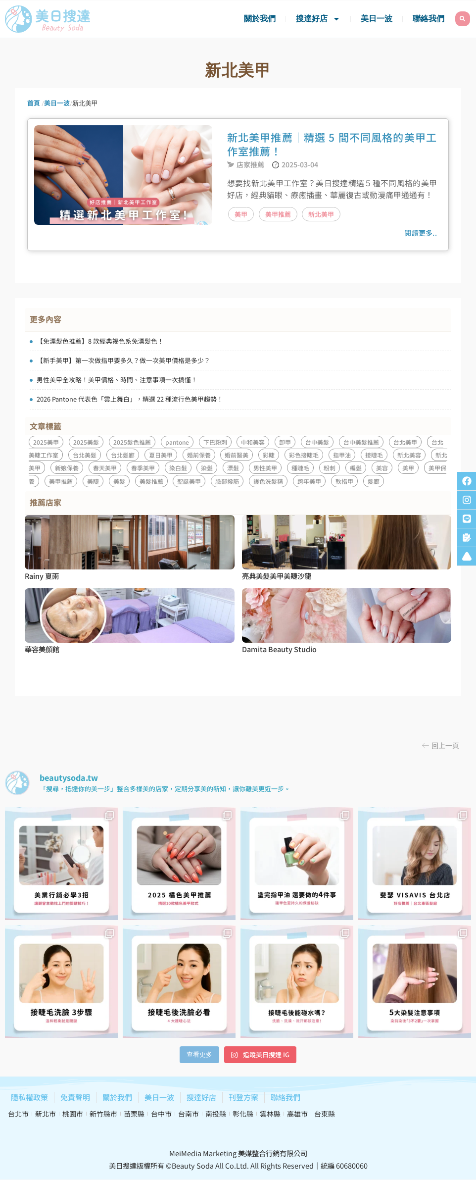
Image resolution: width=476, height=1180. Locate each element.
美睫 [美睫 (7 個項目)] (93, 481)
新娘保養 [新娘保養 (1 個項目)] (67, 467)
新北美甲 (321, 214)
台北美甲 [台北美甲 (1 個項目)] (405, 442)
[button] (440, 745)
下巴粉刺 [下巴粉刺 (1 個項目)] (215, 442)
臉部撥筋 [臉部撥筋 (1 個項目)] (227, 481)
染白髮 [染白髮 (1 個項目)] (178, 467)
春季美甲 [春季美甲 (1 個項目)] (143, 467)
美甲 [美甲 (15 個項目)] (408, 467)
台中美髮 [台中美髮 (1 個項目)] (317, 442)
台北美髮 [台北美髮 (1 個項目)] (84, 455)
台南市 (188, 1114)
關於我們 (260, 18)
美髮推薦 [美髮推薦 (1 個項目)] (151, 481)
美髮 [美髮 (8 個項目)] (119, 481)
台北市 (18, 1114)
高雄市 (297, 1114)
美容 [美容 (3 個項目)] (382, 467)
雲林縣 (270, 1114)
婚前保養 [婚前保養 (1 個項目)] (199, 455)
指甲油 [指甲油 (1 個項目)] (342, 455)
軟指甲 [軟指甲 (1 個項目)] (344, 481)
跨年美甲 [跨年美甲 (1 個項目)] (309, 481)
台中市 (161, 1114)
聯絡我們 (428, 18)
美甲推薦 (278, 214)
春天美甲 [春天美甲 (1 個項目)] (105, 467)
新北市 (45, 1114)
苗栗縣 (134, 1114)
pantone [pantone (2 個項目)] (177, 442)
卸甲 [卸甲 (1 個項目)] (285, 442)
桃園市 (72, 1114)
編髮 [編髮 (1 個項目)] (356, 467)
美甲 (241, 214)
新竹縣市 (103, 1114)
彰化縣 (243, 1114)
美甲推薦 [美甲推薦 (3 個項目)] (61, 481)
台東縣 (324, 1114)
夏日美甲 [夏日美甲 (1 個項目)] (161, 455)
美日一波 (376, 18)
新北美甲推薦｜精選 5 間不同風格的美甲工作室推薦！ (332, 144)
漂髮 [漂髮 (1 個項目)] (233, 467)
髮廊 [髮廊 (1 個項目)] (374, 481)
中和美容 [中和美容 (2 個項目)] (253, 442)
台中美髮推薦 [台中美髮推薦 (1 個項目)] (361, 442)
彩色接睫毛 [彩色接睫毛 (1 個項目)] (304, 455)
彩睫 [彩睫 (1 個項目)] (269, 455)
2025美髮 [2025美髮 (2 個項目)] (86, 442)
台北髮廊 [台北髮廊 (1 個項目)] (123, 455)
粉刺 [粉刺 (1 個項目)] (329, 467)
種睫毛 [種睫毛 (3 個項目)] (300, 467)
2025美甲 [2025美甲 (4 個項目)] (46, 442)
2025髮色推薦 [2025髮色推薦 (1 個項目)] (132, 442)
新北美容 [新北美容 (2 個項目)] (409, 455)
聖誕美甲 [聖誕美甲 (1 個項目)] (189, 481)
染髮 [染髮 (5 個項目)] (207, 467)
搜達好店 (318, 19)
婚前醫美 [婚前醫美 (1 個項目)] (236, 455)
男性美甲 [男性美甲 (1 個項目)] (265, 467)
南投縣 (215, 1114)
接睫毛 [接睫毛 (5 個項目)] (374, 455)
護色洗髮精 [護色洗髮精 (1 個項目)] (268, 481)
